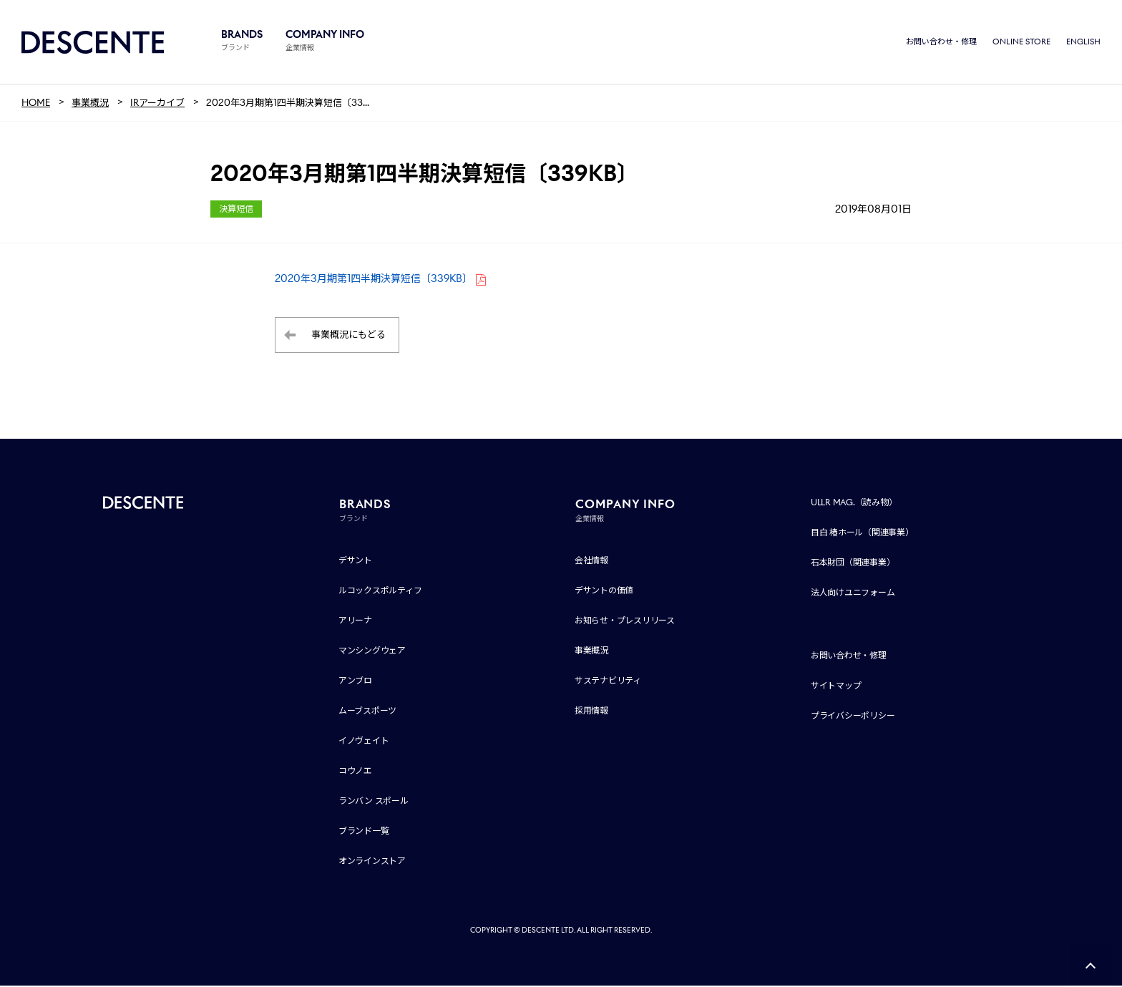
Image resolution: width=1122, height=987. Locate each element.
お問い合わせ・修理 (941, 43)
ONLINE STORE (1021, 43)
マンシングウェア (372, 651)
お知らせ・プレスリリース (625, 621)
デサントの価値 (604, 591)
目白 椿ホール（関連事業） (862, 533)
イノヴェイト (363, 741)
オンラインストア (372, 862)
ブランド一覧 (363, 832)
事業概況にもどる (348, 337)
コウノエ (355, 772)
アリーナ (355, 621)
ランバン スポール (373, 802)
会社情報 (591, 561)
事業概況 (591, 651)
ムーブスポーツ (367, 711)
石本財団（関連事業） (853, 563)
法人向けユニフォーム (853, 593)
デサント (355, 561)
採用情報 (591, 711)
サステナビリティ (608, 681)
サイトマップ (836, 686)
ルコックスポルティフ (380, 591)
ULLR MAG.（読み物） (854, 503)
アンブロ (355, 681)
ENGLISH (1083, 43)
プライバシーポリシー (853, 716)
